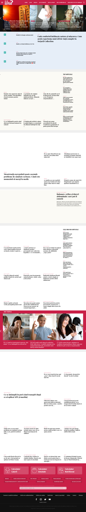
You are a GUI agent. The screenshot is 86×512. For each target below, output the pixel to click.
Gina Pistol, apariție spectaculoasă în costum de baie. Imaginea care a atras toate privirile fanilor (68, 109)
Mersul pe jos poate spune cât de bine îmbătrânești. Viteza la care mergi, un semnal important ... (32, 305)
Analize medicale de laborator (20, 478)
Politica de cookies (40, 495)
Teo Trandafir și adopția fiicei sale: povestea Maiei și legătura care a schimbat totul (67, 90)
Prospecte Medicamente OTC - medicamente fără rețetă (16, 481)
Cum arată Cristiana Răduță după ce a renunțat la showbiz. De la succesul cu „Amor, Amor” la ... (68, 245)
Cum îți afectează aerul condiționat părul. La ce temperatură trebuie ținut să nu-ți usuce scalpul (73, 403)
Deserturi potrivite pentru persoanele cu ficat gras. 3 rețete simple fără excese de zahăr (52, 305)
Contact (74, 495)
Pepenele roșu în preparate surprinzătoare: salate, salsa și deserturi (32, 276)
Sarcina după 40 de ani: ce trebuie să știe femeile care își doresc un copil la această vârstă (26, 54)
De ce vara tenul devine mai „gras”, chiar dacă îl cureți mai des (52, 375)
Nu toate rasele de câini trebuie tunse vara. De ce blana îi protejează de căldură (31, 431)
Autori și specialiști (59, 495)
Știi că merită (42, 2)
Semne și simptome (41, 481)
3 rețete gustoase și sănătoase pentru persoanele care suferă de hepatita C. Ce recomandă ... (32, 250)
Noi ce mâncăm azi (61, 2)
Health (35, 2)
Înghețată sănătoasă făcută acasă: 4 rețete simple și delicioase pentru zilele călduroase (51, 277)
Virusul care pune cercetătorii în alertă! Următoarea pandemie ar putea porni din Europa (51, 123)
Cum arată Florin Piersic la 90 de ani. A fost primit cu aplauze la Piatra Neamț (68, 275)
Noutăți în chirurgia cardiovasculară (24, 35)
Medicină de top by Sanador (75, 2)
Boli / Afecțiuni (34, 478)
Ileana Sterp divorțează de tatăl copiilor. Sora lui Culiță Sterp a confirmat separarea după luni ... (67, 236)
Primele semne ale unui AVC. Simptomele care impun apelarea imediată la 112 (73, 181)
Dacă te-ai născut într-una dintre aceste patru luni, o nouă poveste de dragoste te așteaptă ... (52, 459)
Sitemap (81, 495)
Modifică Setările (43, 502)
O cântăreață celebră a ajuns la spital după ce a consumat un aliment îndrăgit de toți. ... (32, 123)
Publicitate (50, 495)
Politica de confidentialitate (26, 495)
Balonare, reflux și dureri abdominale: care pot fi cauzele (68, 196)
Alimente (7, 478)
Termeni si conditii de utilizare (10, 495)
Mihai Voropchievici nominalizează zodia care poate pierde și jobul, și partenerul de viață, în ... (68, 255)
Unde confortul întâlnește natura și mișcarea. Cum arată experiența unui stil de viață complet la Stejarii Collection (60, 39)
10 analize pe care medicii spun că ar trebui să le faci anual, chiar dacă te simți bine (52, 182)
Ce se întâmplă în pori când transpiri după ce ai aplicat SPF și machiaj (22, 395)
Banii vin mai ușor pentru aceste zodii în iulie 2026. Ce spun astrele (53, 430)
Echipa (68, 495)
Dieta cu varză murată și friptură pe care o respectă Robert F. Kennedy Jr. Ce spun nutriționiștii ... (68, 119)
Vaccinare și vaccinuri (76, 481)
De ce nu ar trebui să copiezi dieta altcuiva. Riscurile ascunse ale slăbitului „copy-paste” (52, 250)
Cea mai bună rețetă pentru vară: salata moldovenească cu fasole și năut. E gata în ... (12, 249)
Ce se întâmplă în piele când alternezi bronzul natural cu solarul (12, 122)
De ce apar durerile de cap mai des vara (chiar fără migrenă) (52, 155)
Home (26, 2)
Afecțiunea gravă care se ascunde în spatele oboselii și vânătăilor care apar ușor (72, 155)
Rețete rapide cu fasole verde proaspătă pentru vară (13, 303)
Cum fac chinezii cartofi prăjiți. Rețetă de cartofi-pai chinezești (12, 276)
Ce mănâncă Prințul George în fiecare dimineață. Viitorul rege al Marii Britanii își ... (73, 458)
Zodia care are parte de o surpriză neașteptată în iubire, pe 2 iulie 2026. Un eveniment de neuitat (68, 100)
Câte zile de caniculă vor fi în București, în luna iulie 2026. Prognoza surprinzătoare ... (51, 96)
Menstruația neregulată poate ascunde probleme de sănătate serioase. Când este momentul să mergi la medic (22, 176)
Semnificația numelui (58, 481)
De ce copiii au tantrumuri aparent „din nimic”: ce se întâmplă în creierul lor (16, 343)
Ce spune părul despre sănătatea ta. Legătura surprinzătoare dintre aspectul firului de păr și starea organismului (69, 344)
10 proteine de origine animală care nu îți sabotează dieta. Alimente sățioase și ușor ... (31, 96)
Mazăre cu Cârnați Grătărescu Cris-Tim (25, 44)
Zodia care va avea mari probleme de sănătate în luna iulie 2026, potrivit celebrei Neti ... (13, 431)
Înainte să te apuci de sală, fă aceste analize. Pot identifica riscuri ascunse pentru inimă (13, 96)
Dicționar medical (45, 478)
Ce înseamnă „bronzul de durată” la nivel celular (72, 375)
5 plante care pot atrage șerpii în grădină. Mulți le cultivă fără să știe (72, 430)
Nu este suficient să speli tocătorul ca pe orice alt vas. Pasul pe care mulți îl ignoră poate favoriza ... (68, 80)
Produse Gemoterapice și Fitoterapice (73, 478)
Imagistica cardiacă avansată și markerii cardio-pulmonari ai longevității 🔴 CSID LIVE (25, 63)
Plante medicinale (57, 478)
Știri (30, 2)
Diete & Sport (51, 2)
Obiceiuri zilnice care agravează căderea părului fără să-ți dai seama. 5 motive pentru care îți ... (53, 403)
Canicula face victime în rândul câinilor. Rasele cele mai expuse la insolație (32, 458)
